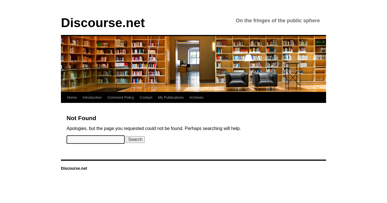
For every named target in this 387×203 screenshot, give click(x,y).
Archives (196, 97)
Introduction (92, 97)
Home (72, 97)
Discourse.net (103, 23)
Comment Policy (120, 97)
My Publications (171, 97)
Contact (146, 97)
